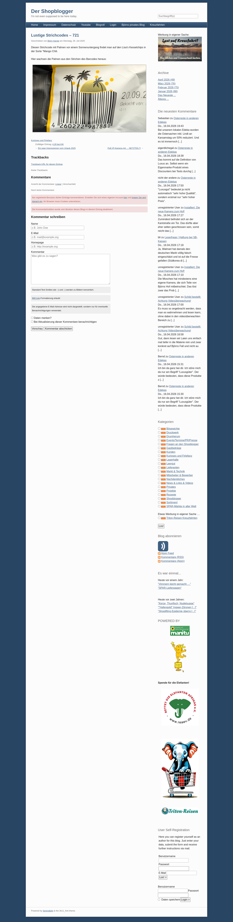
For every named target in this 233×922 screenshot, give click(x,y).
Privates (171, 487)
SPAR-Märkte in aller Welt (181, 506)
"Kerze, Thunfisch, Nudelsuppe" (176, 603)
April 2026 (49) (166, 79)
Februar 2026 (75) (168, 87)
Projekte (171, 490)
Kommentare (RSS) (172, 557)
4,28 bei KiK (58, 144)
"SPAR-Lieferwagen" (170, 588)
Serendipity (48, 911)
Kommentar (37, 252)
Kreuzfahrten (157, 24)
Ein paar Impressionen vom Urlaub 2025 (57, 148)
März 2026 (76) (167, 83)
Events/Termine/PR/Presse (181, 440)
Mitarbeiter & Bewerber (179, 475)
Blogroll (100, 24)
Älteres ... (163, 99)
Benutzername (167, 856)
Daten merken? (42, 318)
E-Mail (34, 233)
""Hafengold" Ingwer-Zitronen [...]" (177, 607)
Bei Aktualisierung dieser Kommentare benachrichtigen (65, 321)
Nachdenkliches (175, 479)
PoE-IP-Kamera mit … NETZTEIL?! (124, 148)
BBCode (36, 298)
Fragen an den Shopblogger (182, 444)
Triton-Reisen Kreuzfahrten (181, 518)
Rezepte (171, 494)
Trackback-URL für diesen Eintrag (47, 164)
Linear (58, 184)
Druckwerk (172, 432)
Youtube (86, 24)
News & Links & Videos (179, 483)
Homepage (37, 242)
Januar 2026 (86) (168, 91)
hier (125, 197)
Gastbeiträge (173, 448)
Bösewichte (173, 428)
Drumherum (173, 436)
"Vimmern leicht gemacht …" (174, 584)
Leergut (170, 463)
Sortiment (171, 502)
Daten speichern (170, 899)
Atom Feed (167, 553)
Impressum (49, 24)
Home (34, 24)
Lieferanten (172, 467)
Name (34, 223)
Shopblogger (173, 498)
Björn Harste (53, 41)
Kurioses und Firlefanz (41, 140)
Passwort (164, 864)
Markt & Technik (175, 471)
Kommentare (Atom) (172, 561)
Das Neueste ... (167, 95)
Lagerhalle (172, 459)
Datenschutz (68, 24)
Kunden (170, 452)
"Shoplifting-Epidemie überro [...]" (177, 611)
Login (113, 24)
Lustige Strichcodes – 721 (55, 35)
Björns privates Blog (133, 24)
